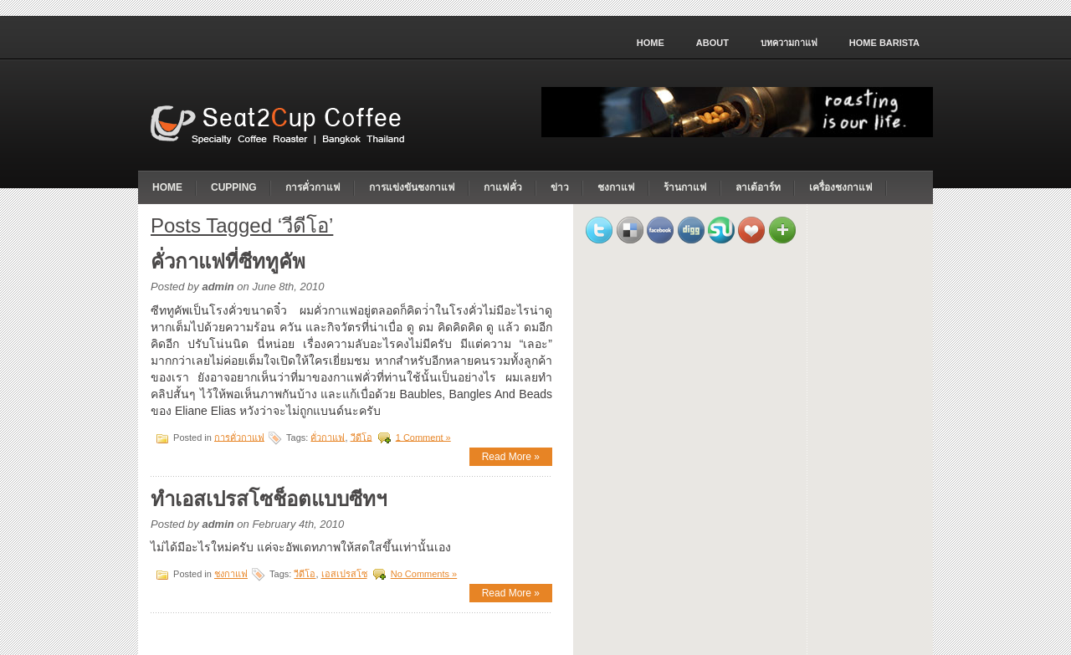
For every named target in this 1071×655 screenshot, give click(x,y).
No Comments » (424, 574)
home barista (884, 43)
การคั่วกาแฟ (313, 187)
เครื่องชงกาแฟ (841, 187)
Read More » (511, 457)
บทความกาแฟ (789, 43)
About (712, 43)
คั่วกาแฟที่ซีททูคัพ (228, 261)
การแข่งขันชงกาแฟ (412, 187)
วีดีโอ (361, 437)
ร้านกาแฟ (685, 187)
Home (650, 43)
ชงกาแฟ (616, 187)
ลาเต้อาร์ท (758, 187)
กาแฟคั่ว (503, 187)
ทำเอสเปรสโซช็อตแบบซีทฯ (269, 499)
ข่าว (560, 187)
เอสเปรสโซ (344, 574)
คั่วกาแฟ (327, 437)
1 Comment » (423, 437)
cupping (234, 187)
